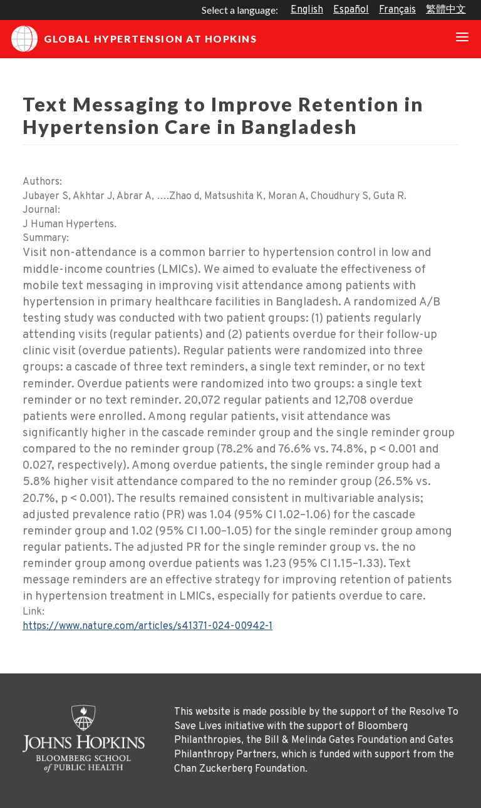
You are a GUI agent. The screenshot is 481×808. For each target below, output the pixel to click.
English (307, 10)
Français (397, 10)
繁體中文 (446, 10)
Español (351, 10)
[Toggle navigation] (462, 38)
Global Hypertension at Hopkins (134, 39)
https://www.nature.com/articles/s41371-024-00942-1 (147, 626)
